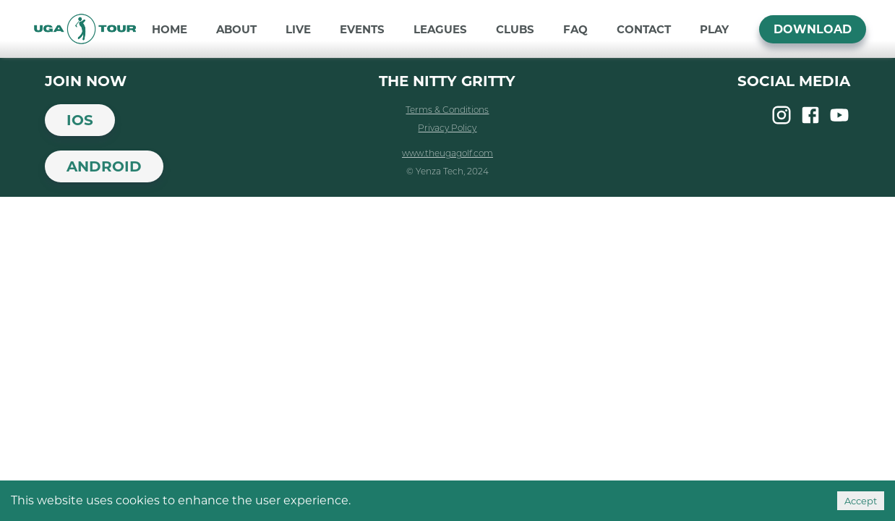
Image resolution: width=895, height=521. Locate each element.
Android (104, 166)
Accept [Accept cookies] (860, 501)
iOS (80, 120)
